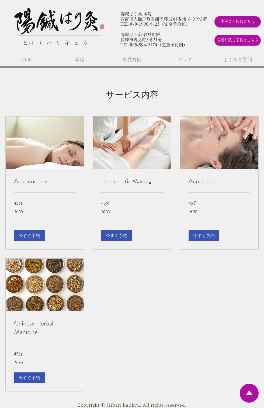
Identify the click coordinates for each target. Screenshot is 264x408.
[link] (44, 181)
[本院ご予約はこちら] (237, 21)
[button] (29, 235)
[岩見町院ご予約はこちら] (237, 40)
